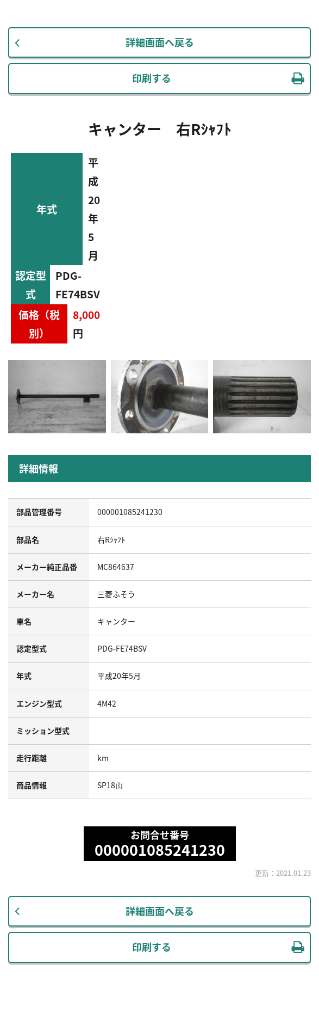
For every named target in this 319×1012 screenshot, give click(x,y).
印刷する (151, 78)
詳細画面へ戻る (160, 42)
